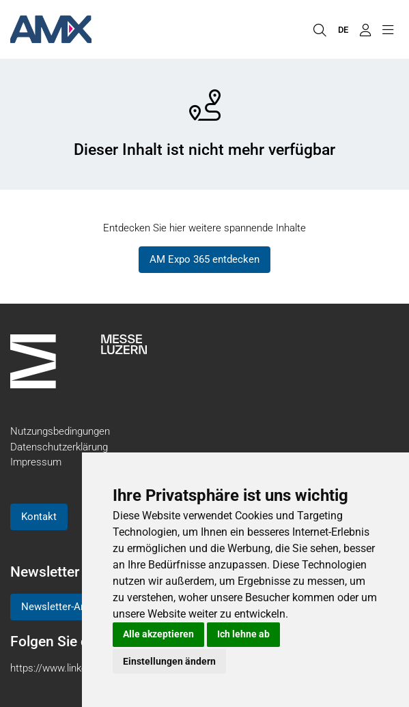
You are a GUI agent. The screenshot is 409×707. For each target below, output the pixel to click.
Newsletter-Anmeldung (73, 607)
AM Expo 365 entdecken (204, 259)
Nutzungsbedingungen (60, 431)
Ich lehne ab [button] (243, 634)
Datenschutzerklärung (59, 447)
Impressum (35, 462)
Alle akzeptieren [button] (158, 634)
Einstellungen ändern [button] (169, 661)
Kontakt (39, 516)
